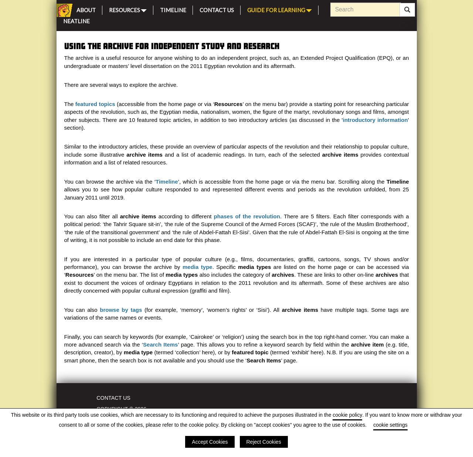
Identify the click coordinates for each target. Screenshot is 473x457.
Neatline (76, 20)
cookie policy (347, 415)
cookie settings (390, 425)
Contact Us (217, 9)
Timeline (173, 9)
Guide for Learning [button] (279, 9)
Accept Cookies (210, 442)
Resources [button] (128, 9)
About (86, 9)
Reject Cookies (263, 442)
